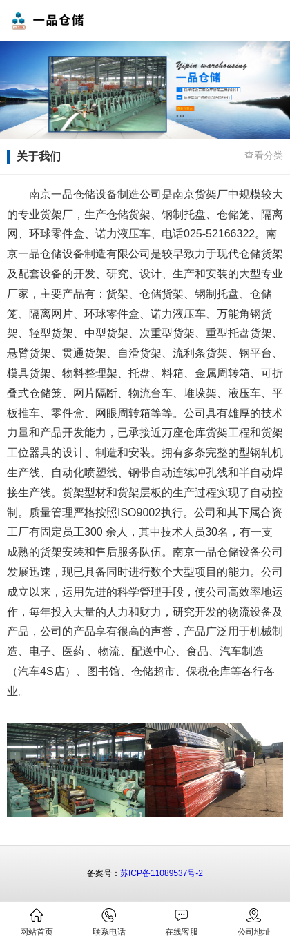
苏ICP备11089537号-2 (161, 873)
